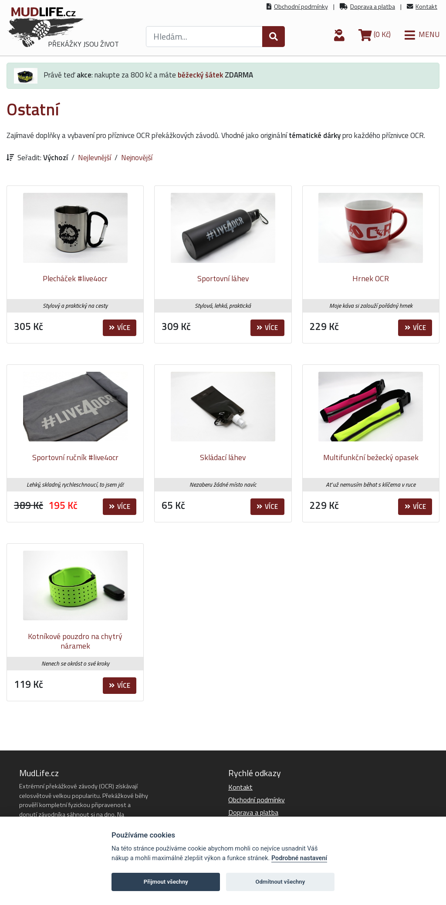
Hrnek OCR (370, 278)
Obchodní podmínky (301, 6)
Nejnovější (136, 157)
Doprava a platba (372, 6)
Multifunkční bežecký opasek (371, 457)
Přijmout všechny (166, 881)
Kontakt (426, 6)
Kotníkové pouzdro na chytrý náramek (75, 641)
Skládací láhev (223, 457)
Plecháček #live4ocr (75, 278)
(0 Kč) (374, 34)
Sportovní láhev (223, 278)
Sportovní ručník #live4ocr (75, 457)
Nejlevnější (94, 157)
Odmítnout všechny (280, 881)
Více (119, 328)
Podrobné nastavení (299, 858)
